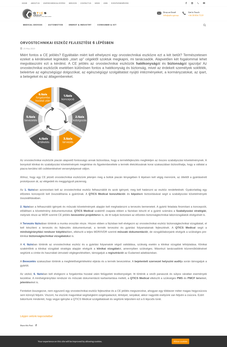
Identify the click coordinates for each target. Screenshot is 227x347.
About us (35, 3)
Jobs (105, 3)
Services (73, 3)
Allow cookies (180, 341)
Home (24, 3)
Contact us (85, 3)
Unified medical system (54, 3)
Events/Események (120, 3)
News (97, 3)
